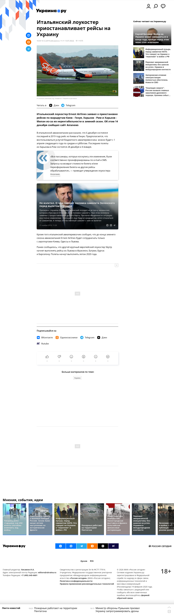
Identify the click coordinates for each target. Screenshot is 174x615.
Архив (83, 561)
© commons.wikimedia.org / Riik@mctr (49, 98)
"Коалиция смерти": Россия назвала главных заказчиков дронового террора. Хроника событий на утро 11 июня (158, 91)
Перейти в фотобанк (70, 98)
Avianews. (55, 174)
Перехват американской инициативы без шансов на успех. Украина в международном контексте (158, 65)
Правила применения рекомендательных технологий (87, 584)
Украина (77, 378)
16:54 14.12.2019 (43, 41)
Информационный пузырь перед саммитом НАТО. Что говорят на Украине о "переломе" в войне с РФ (158, 53)
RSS (92, 561)
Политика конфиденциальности (76, 581)
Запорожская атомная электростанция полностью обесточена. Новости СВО (156, 78)
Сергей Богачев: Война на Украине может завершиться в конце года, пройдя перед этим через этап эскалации (152, 38)
